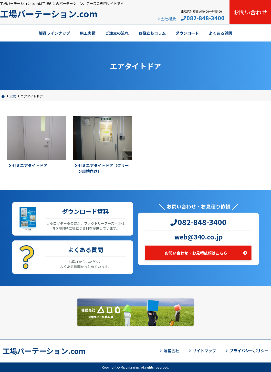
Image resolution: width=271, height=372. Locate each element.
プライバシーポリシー (249, 350)
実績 (13, 96)
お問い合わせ (250, 12)
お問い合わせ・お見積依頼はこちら (196, 253)
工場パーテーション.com (48, 13)
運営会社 (171, 350)
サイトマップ (204, 350)
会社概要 (168, 18)
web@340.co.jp (198, 236)
